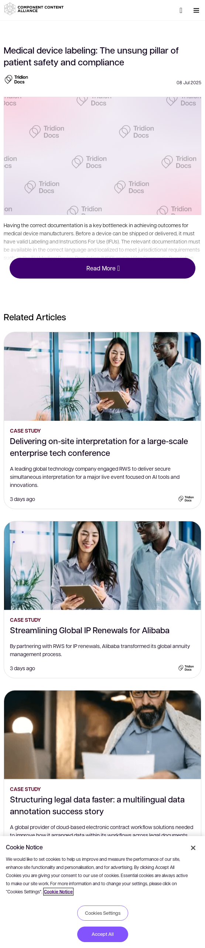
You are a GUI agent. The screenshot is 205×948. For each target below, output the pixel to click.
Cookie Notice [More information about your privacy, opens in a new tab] (58, 892)
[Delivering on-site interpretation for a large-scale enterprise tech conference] (102, 376)
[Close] (193, 848)
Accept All (103, 934)
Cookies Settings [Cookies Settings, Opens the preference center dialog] (102, 913)
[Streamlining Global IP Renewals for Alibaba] (102, 565)
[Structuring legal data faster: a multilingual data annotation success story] (102, 734)
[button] (35, 9)
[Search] (181, 10)
